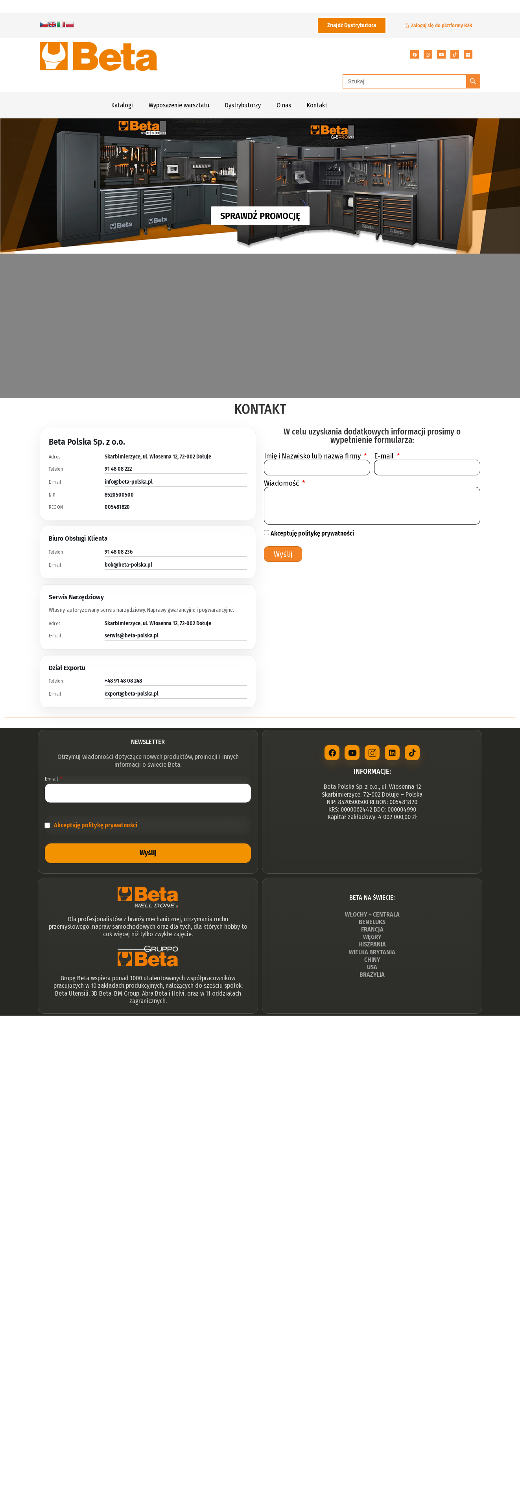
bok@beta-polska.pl (128, 564)
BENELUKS (372, 922)
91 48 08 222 (118, 469)
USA (372, 968)
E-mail (384, 456)
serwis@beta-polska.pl (132, 635)
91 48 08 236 (119, 552)
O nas (284, 105)
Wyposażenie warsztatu (179, 105)
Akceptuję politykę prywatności (312, 533)
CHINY (372, 960)
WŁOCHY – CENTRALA (372, 915)
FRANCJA (372, 930)
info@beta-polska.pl (129, 482)
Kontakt (317, 105)
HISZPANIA (372, 945)
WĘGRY (372, 937)
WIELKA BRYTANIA (372, 953)
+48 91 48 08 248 (123, 680)
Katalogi (122, 105)
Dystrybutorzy (243, 105)
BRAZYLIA (372, 975)
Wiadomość (282, 483)
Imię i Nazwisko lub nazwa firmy (313, 456)
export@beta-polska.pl (132, 693)
